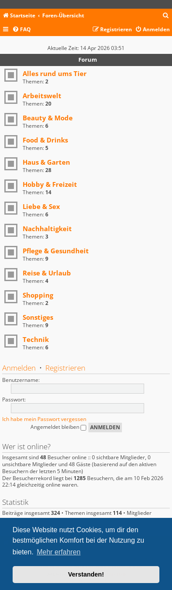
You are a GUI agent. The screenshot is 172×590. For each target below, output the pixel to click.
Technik (36, 339)
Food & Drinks (45, 140)
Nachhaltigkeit (47, 228)
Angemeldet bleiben (58, 427)
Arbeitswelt (42, 95)
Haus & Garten (46, 162)
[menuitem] (166, 16)
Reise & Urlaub (47, 272)
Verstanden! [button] (86, 574)
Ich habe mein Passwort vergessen (44, 419)
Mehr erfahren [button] (59, 552)
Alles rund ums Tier (55, 73)
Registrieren (65, 368)
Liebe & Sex (41, 206)
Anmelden (19, 368)
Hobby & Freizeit (50, 184)
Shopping (38, 295)
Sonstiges (38, 317)
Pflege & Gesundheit (56, 250)
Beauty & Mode (48, 117)
